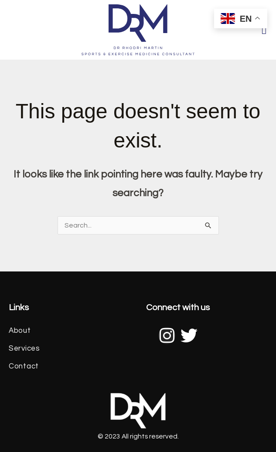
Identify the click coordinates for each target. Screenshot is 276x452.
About (20, 331)
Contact (24, 366)
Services (24, 348)
